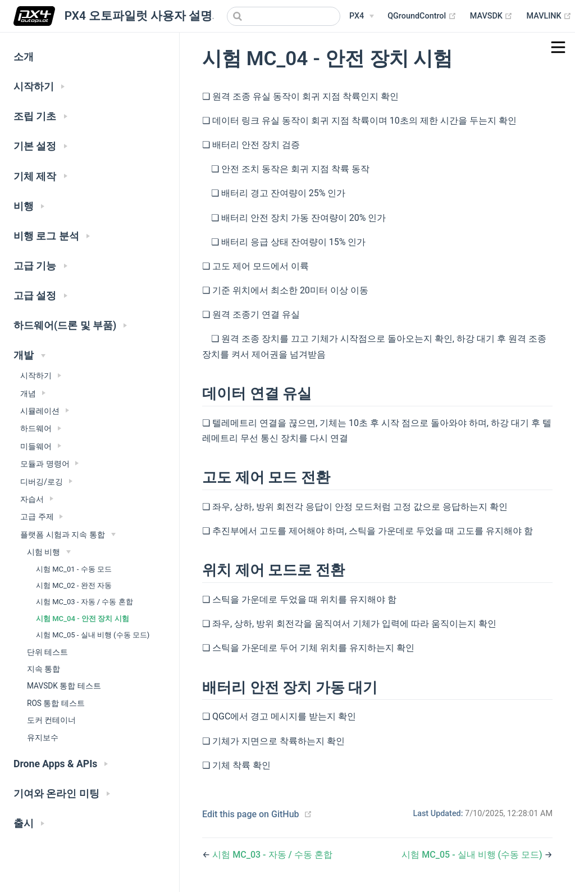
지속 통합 (43, 668)
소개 (23, 56)
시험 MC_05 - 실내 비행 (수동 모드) (92, 635)
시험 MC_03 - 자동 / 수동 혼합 (84, 601)
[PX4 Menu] (361, 16)
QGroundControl (422, 16)
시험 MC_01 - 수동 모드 (74, 569)
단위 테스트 (47, 652)
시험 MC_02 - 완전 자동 (74, 585)
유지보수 (42, 737)
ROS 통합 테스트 (56, 703)
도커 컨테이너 (51, 720)
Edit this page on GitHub (250, 814)
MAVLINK (549, 16)
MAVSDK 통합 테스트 (64, 685)
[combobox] (283, 16)
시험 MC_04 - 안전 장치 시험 (82, 618)
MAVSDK (491, 16)
